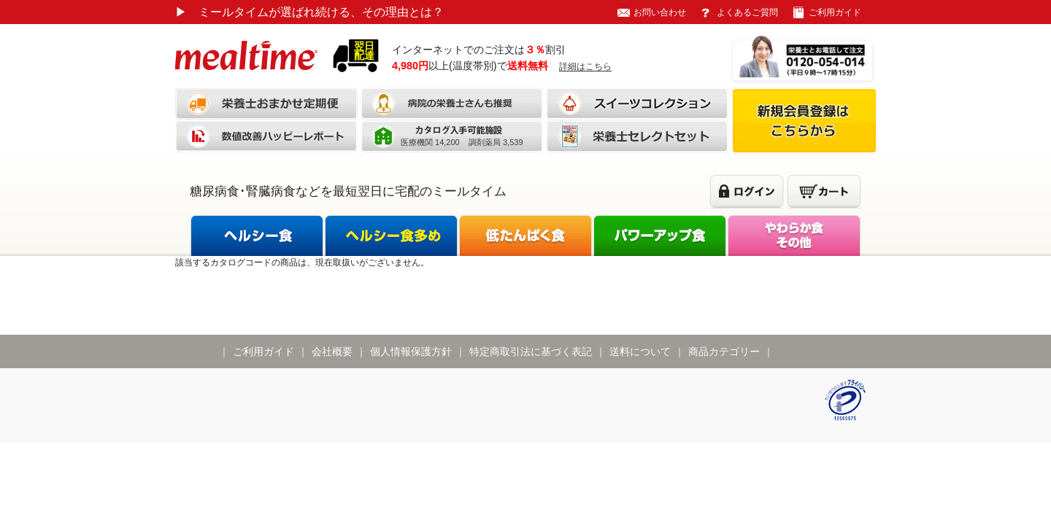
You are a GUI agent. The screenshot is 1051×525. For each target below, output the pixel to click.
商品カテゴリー (724, 351)
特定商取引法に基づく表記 (530, 351)
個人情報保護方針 (411, 351)
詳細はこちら (585, 66)
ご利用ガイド (835, 12)
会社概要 (332, 351)
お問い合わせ (660, 12)
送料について (640, 351)
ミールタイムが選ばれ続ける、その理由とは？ (309, 12)
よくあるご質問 (747, 12)
